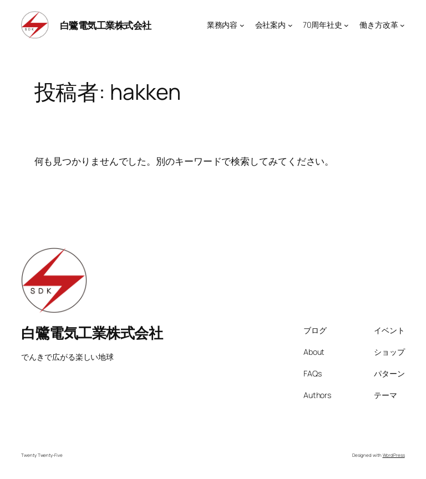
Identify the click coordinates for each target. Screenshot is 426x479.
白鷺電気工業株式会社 (105, 25)
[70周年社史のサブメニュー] (346, 25)
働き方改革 (378, 24)
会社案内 (270, 24)
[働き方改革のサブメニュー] (402, 25)
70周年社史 (322, 24)
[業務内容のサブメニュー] (242, 25)
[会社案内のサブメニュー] (290, 25)
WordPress (394, 455)
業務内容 (222, 24)
